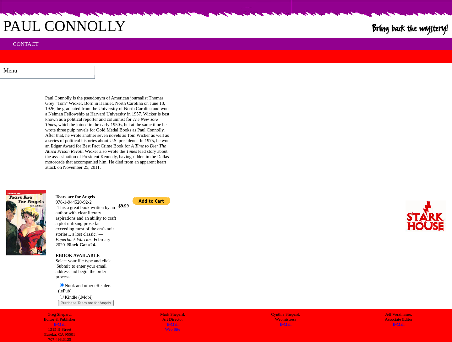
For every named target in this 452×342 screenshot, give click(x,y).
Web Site (172, 329)
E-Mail (60, 324)
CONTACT (26, 44)
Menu (10, 70)
